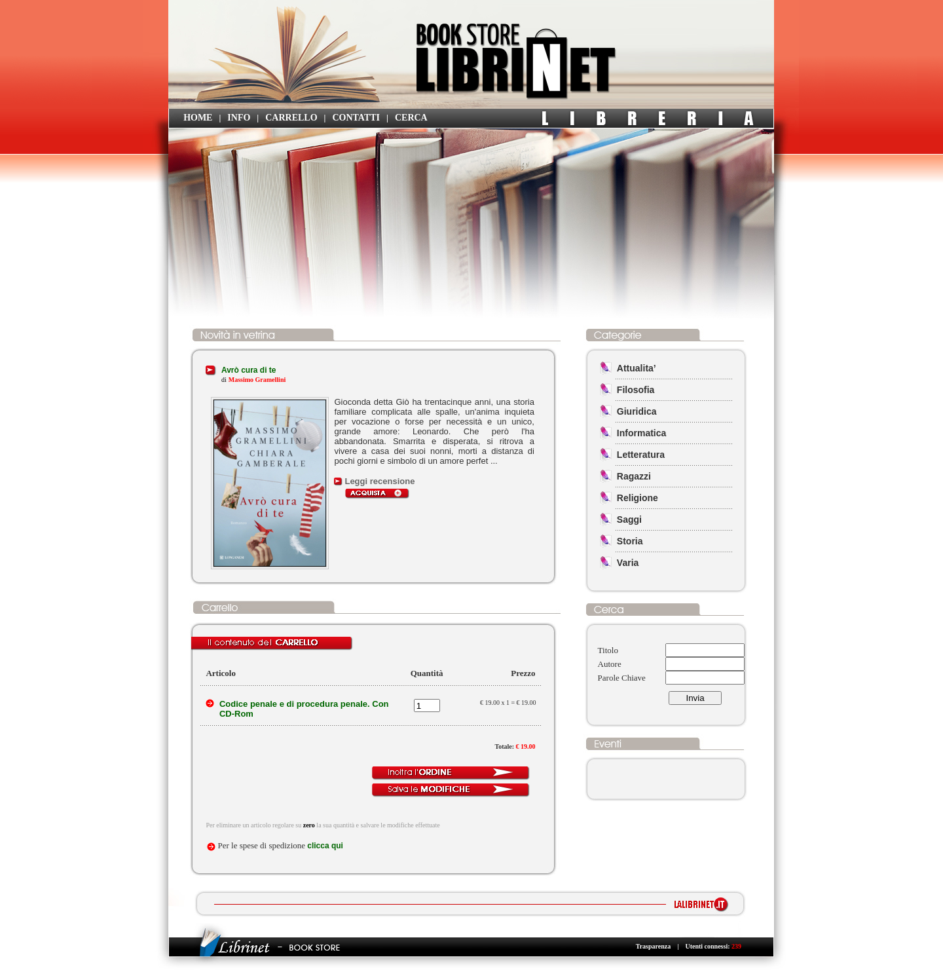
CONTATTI (356, 117)
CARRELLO (291, 117)
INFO (238, 117)
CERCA (411, 117)
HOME (197, 117)
